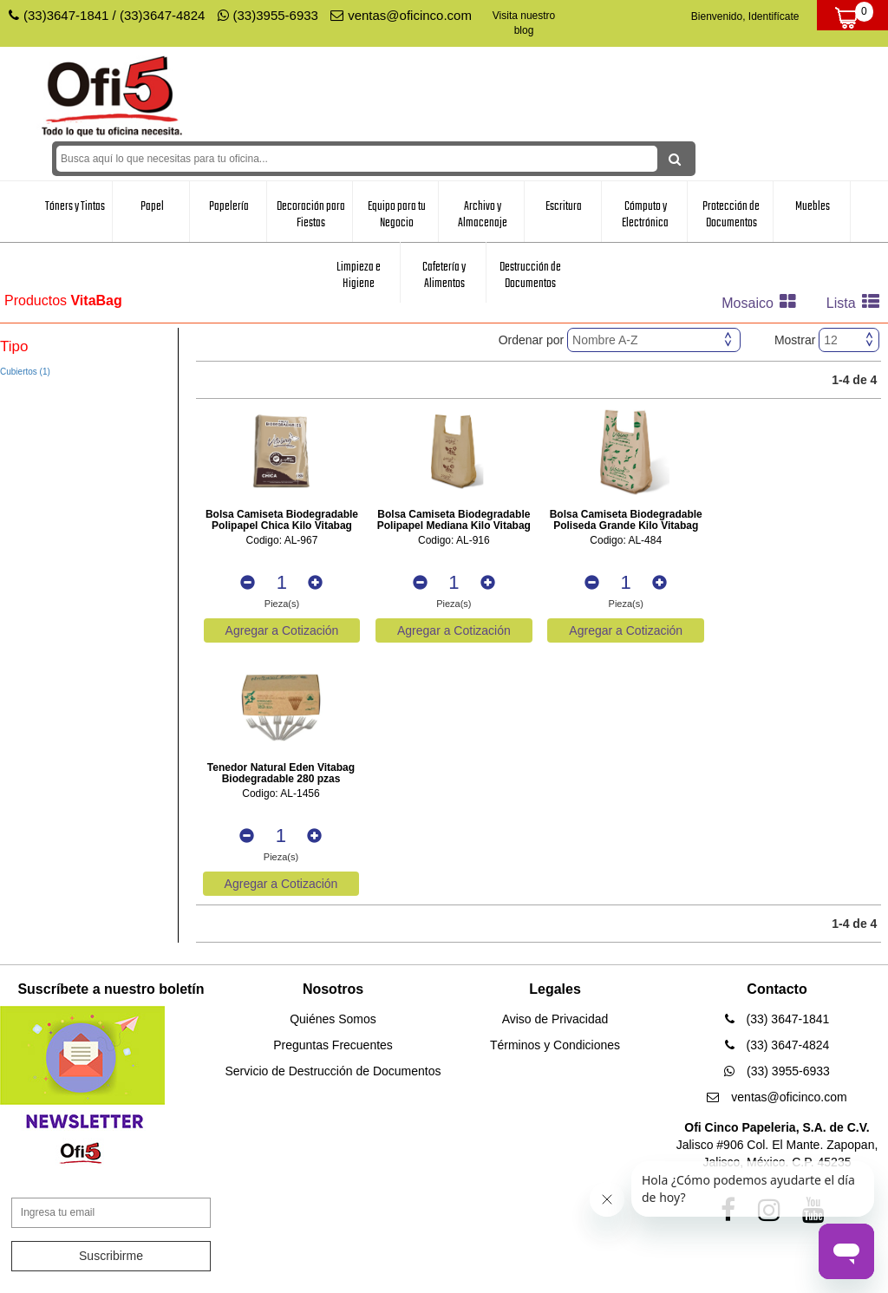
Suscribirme (111, 1256)
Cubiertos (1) (25, 371)
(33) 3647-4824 (777, 1045)
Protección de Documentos (731, 214)
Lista (857, 303)
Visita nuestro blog (524, 23)
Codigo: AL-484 (626, 540)
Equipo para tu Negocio (397, 214)
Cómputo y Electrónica (645, 214)
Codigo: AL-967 (282, 540)
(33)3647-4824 (162, 15)
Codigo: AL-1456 (280, 794)
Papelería (229, 206)
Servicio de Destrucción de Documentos (333, 1071)
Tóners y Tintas (75, 206)
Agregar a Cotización (282, 630)
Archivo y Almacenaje (482, 214)
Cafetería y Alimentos (444, 275)
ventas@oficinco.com (401, 15)
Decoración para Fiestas (311, 214)
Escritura (563, 206)
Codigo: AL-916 (454, 540)
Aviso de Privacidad (555, 1019)
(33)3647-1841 (65, 15)
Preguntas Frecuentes (333, 1045)
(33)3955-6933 (268, 15)
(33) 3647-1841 (777, 1019)
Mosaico (763, 303)
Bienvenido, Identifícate (745, 16)
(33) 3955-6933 (777, 1071)
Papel (152, 206)
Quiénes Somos (333, 1019)
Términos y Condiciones (555, 1045)
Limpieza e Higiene (358, 275)
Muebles (812, 206)
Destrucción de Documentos (530, 275)
